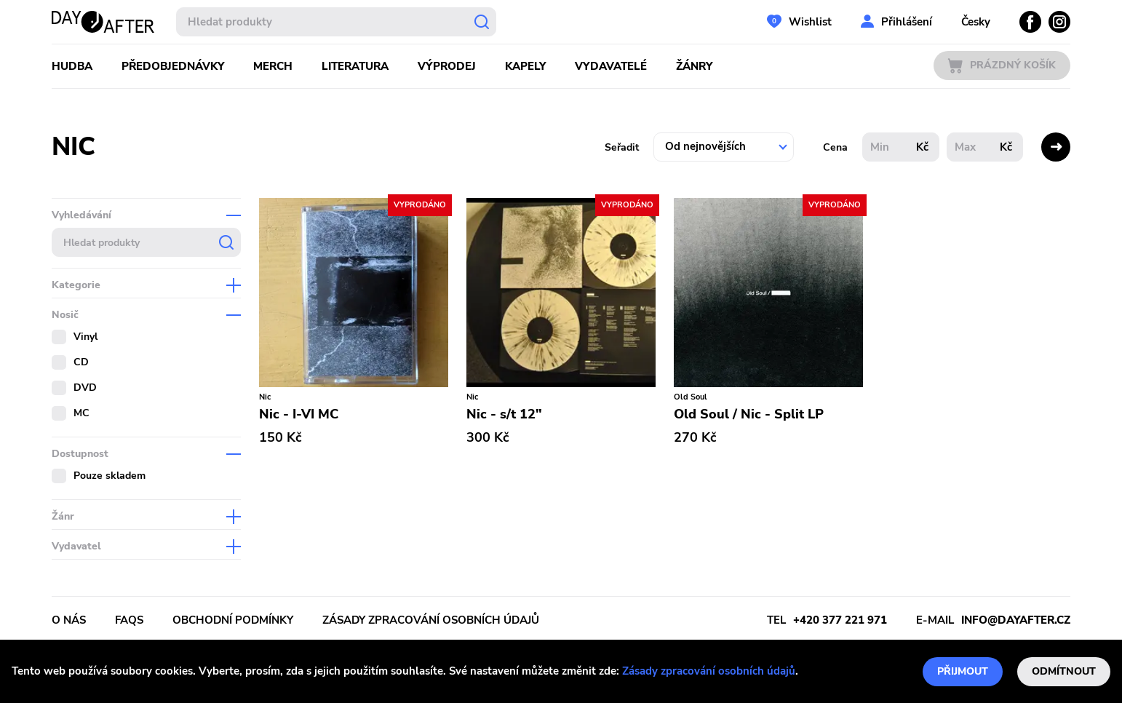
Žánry (694, 66)
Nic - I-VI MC (298, 414)
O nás (69, 620)
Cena (835, 147)
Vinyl (85, 336)
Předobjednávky (173, 66)
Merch (273, 66)
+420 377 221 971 (840, 620)
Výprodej (447, 66)
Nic (265, 397)
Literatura (355, 66)
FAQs (129, 620)
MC (81, 413)
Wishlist (810, 22)
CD (81, 362)
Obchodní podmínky (232, 620)
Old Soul (690, 397)
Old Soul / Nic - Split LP (749, 414)
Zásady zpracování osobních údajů (708, 671)
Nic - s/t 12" (504, 414)
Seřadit (622, 147)
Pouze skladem (109, 475)
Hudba (72, 66)
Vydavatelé (611, 66)
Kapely (525, 66)
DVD (85, 387)
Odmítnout (1064, 671)
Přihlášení (906, 22)
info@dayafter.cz (1015, 620)
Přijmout (962, 671)
